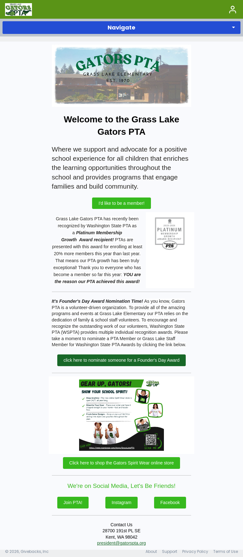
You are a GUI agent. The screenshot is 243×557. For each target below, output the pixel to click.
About (151, 551)
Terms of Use (225, 551)
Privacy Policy (195, 551)
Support (169, 551)
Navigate (121, 27)
